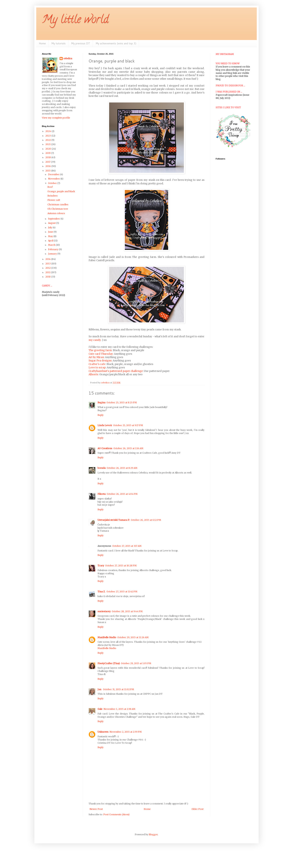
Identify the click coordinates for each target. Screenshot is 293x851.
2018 (48, 157)
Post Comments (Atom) (116, 814)
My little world (75, 20)
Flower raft (53, 200)
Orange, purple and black (61, 191)
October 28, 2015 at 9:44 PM (127, 611)
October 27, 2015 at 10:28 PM (121, 565)
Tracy (101, 565)
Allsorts (93, 374)
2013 (48, 263)
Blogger (153, 834)
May (50, 236)
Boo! (50, 186)
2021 (48, 144)
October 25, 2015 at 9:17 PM (128, 425)
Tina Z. (101, 591)
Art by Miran (96, 357)
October (52, 183)
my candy (95, 340)
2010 (48, 276)
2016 (48, 166)
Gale (100, 709)
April (51, 240)
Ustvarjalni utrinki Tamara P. (114, 520)
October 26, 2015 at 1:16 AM (128, 448)
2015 (48, 170)
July (50, 227)
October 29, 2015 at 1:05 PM (136, 663)
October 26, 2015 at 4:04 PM (122, 494)
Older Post (197, 809)
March (52, 244)
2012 (48, 267)
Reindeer (52, 195)
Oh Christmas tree (57, 208)
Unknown (103, 731)
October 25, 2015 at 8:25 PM (122, 402)
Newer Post (96, 809)
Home (42, 43)
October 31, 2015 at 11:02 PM (118, 689)
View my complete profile (56, 117)
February (53, 249)
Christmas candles (57, 204)
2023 (48, 135)
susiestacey (104, 611)
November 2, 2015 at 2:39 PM (126, 731)
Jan (100, 689)
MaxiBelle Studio (107, 637)
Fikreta (102, 494)
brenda (102, 468)
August (52, 223)
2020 (48, 148)
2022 (48, 140)
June (51, 231)
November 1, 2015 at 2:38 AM (119, 709)
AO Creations (105, 448)
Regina (101, 402)
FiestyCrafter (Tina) (109, 663)
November (54, 178)
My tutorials (58, 43)
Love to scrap (97, 367)
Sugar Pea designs (100, 360)
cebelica (67, 58)
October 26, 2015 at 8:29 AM (122, 468)
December (54, 174)
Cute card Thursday (101, 353)
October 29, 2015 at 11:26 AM (133, 637)
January (52, 253)
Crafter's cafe (97, 364)
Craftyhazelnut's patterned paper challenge (116, 371)
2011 (48, 272)
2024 (48, 131)
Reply (101, 415)
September (54, 218)
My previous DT (80, 43)
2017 (48, 161)
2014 (48, 259)
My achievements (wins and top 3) (116, 43)
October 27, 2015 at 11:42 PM (122, 591)
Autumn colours (56, 213)
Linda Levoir (105, 425)
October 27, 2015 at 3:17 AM (126, 546)
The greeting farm (100, 350)
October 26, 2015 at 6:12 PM (146, 520)
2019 (48, 153)
